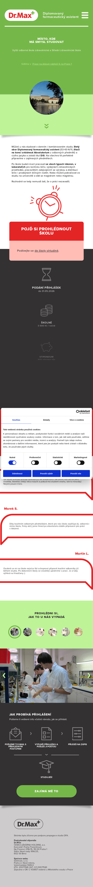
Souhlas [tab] (16, 420)
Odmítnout (17, 473)
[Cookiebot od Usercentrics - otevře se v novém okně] (78, 412)
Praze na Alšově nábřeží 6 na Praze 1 (52, 63)
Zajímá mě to (46, 791)
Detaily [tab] (46, 420)
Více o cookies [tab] (77, 420)
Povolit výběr (46, 473)
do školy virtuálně (43, 251)
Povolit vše (75, 473)
